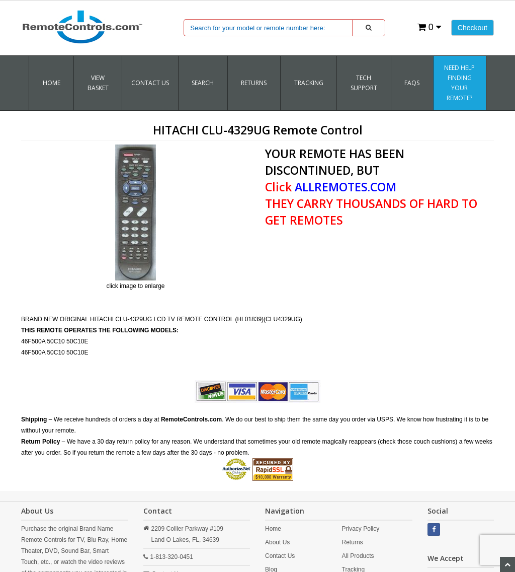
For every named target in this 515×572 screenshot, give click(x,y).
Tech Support (364, 83)
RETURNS (254, 83)
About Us (277, 542)
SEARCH (203, 83)
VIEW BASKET (98, 83)
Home (51, 83)
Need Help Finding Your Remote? (459, 82)
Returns (352, 542)
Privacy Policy (361, 528)
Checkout (472, 28)
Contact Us (150, 83)
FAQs (411, 83)
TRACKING (308, 83)
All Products (358, 555)
